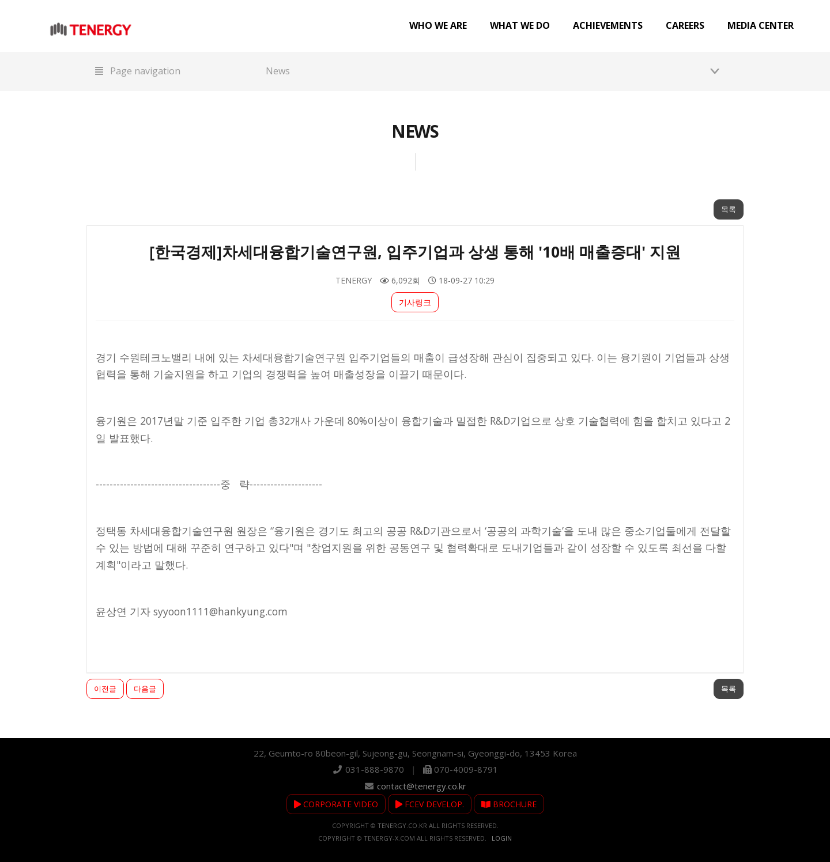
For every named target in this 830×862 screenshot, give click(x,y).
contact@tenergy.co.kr (421, 786)
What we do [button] (520, 25)
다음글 (145, 688)
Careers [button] (685, 25)
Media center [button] (760, 25)
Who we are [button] (438, 25)
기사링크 (415, 302)
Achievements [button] (608, 25)
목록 (728, 209)
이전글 (105, 688)
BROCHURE (509, 804)
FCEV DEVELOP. (429, 804)
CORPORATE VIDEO (336, 804)
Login (502, 838)
